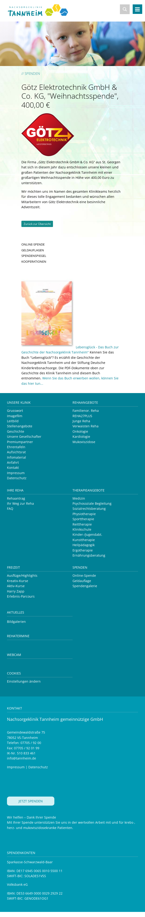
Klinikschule (81, 529)
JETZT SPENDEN (31, 801)
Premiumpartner (20, 442)
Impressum (16, 473)
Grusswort (15, 410)
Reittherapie (82, 524)
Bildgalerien (16, 621)
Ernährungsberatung (88, 555)
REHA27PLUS (82, 416)
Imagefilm (14, 416)
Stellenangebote (19, 426)
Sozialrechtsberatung (89, 508)
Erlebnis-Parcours (21, 596)
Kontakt (13, 467)
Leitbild (13, 421)
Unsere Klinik (19, 402)
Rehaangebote (85, 402)
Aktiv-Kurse (16, 586)
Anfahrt (13, 462)
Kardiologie (81, 436)
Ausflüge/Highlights (22, 575)
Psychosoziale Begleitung (92, 503)
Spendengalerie (84, 586)
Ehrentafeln (16, 447)
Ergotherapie (82, 550)
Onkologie (80, 431)
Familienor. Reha (85, 410)
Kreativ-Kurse (17, 581)
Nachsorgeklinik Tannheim (42, 12)
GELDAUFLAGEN (32, 250)
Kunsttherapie (83, 540)
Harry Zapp (15, 591)
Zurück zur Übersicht (37, 224)
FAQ (10, 508)
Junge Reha (81, 421)
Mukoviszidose (83, 442)
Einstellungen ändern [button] (24, 681)
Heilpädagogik (83, 545)
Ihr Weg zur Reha (20, 503)
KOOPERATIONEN (33, 261)
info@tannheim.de (21, 758)
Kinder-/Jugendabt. (87, 534)
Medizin (78, 498)
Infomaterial (16, 457)
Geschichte (15, 431)
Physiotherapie (84, 514)
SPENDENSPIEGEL (33, 256)
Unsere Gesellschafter (24, 436)
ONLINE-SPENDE (33, 244)
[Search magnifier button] (125, 9)
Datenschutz (16, 478)
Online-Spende (84, 575)
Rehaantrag (16, 498)
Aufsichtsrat (16, 452)
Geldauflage (81, 581)
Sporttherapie (83, 519)
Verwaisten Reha (85, 426)
